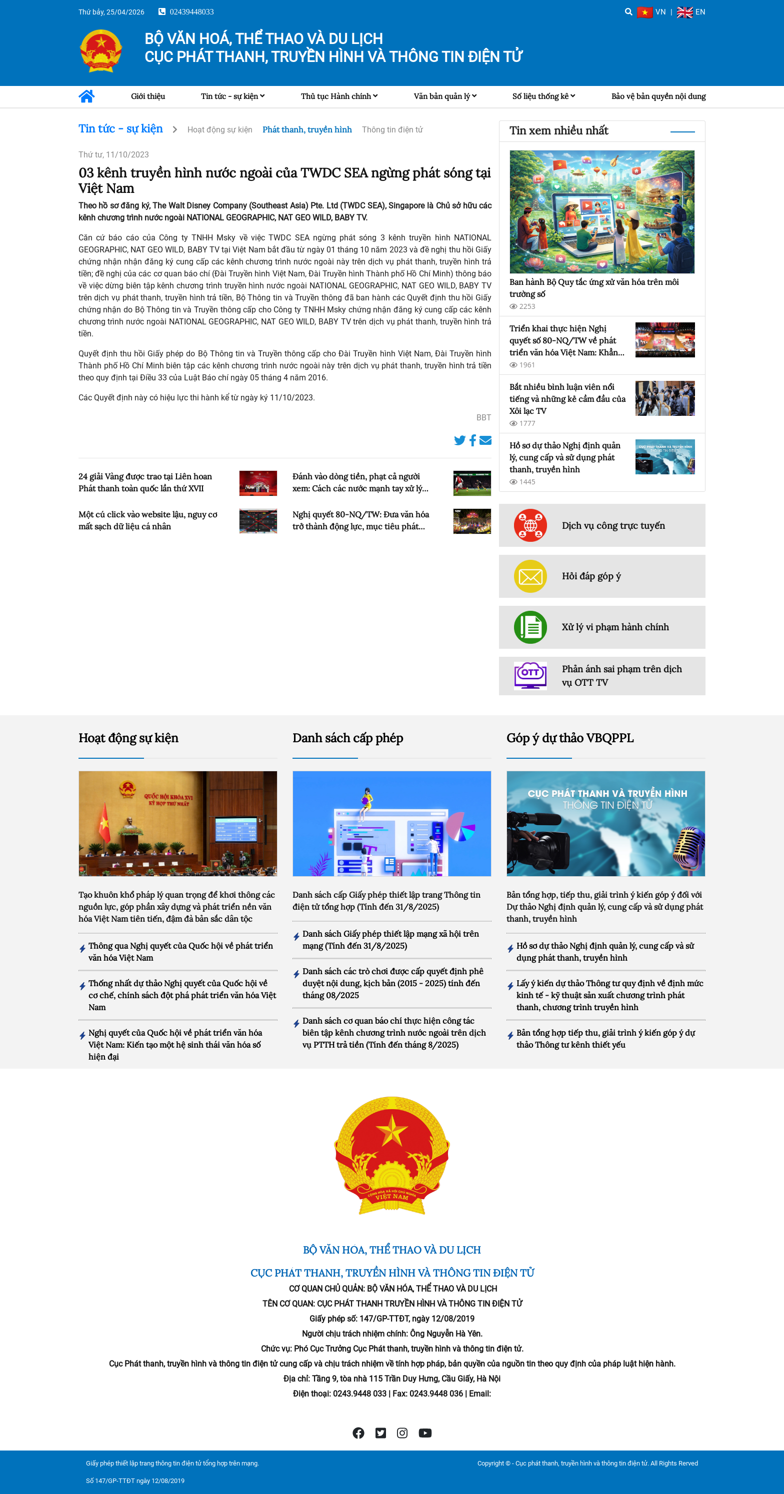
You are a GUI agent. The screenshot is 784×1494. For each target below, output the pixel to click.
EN (691, 11)
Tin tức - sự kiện (229, 96)
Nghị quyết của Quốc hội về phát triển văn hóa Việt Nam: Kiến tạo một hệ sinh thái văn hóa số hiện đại (175, 1045)
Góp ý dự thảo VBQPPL (570, 738)
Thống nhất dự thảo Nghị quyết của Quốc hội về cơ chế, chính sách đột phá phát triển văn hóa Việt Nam (182, 995)
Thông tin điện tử (392, 129)
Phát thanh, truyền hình (307, 129)
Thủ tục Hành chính (336, 96)
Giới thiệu (148, 96)
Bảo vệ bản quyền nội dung (659, 96)
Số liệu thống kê (540, 96)
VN (651, 11)
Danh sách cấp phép (347, 738)
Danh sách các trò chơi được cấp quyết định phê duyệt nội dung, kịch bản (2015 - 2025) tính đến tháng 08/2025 (393, 983)
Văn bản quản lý (442, 96)
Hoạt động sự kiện (220, 129)
